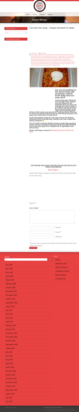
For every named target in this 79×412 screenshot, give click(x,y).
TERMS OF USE (61, 264)
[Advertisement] (54, 40)
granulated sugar (41, 59)
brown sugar (43, 56)
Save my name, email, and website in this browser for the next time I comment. (53, 244)
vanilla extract (37, 65)
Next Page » (53, 170)
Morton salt (33, 62)
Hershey (52, 59)
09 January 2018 (34, 53)
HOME (57, 260)
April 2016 (9, 363)
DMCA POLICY (60, 275)
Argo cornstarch (34, 54)
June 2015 (9, 401)
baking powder (41, 54)
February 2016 (11, 371)
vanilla (32, 65)
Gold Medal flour (34, 59)
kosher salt (49, 60)
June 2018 (9, 269)
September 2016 (12, 344)
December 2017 (11, 291)
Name (58, 227)
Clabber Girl (64, 56)
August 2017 (10, 306)
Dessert (35, 14)
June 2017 (9, 314)
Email (58, 232)
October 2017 (10, 299)
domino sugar (54, 57)
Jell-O (62, 59)
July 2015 (9, 398)
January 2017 (10, 329)
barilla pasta (52, 54)
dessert (46, 57)
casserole (56, 56)
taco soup (50, 63)
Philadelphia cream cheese (57, 62)
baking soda (47, 54)
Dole (50, 57)
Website (59, 237)
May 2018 (9, 272)
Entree (27, 14)
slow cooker (45, 63)
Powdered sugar (67, 62)
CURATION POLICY (62, 271)
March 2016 (10, 367)
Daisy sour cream (41, 57)
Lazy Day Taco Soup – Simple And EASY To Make (51, 28)
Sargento (40, 63)
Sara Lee (36, 63)
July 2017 (9, 310)
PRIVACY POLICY (61, 267)
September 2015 (12, 390)
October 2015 (10, 386)
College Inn (70, 56)
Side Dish (42, 14)
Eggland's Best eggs (63, 57)
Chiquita (60, 56)
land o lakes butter (58, 60)
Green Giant (48, 59)
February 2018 (11, 284)
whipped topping (56, 65)
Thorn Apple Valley (56, 63)
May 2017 (9, 318)
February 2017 (11, 325)
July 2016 (9, 352)
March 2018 (10, 280)
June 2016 (9, 356)
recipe (72, 62)
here (69, 410)
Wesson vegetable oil (48, 65)
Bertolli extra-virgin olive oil (62, 54)
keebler (37, 60)
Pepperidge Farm (48, 62)
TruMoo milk (68, 63)
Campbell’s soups (49, 56)
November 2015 (11, 382)
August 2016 (10, 348)
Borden (38, 56)
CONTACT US (60, 279)
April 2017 (9, 322)
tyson (73, 63)
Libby (64, 60)
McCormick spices (69, 60)
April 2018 (9, 276)
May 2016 (9, 360)
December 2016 (11, 333)
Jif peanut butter (67, 59)
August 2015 (10, 394)
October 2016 (10, 341)
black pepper (70, 54)
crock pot (35, 57)
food (73, 57)
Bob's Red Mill (34, 56)
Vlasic (42, 65)
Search (6, 257)
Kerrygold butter (43, 60)
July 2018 (9, 265)
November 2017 (11, 295)
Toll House (63, 63)
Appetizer (50, 14)
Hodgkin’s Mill (58, 59)
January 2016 (10, 375)
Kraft (53, 60)
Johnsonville (33, 60)
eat (57, 57)
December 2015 (11, 379)
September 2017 (11, 303)
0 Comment (43, 53)
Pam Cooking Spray (40, 62)
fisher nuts (69, 57)
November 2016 (11, 337)
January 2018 (10, 287)
